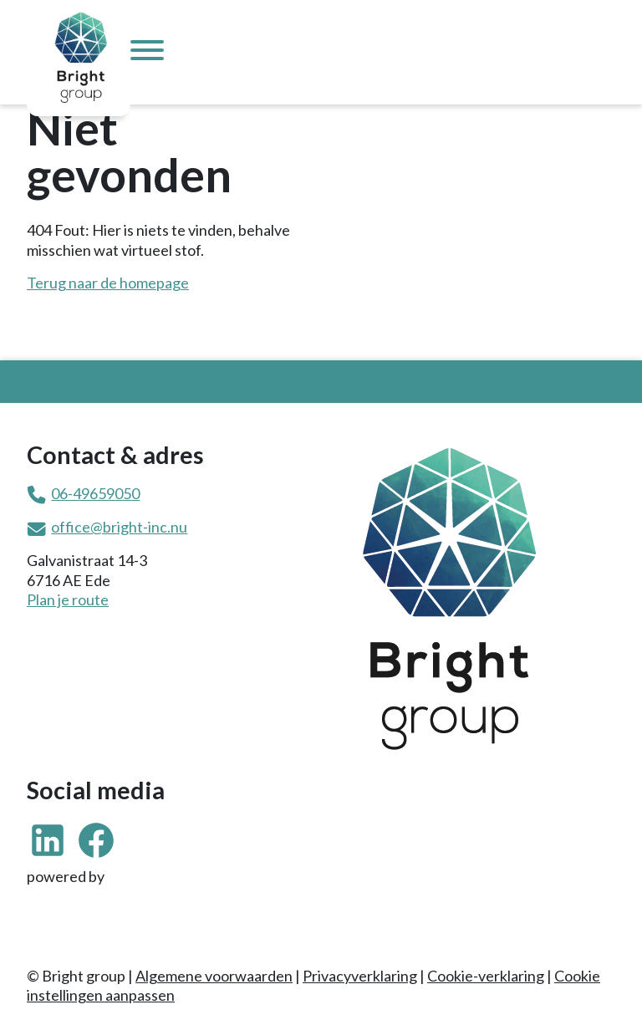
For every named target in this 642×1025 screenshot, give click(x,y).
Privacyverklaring (360, 975)
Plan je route (68, 599)
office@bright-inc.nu (119, 527)
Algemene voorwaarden (214, 975)
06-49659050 (95, 493)
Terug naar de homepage (108, 282)
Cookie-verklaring (485, 975)
